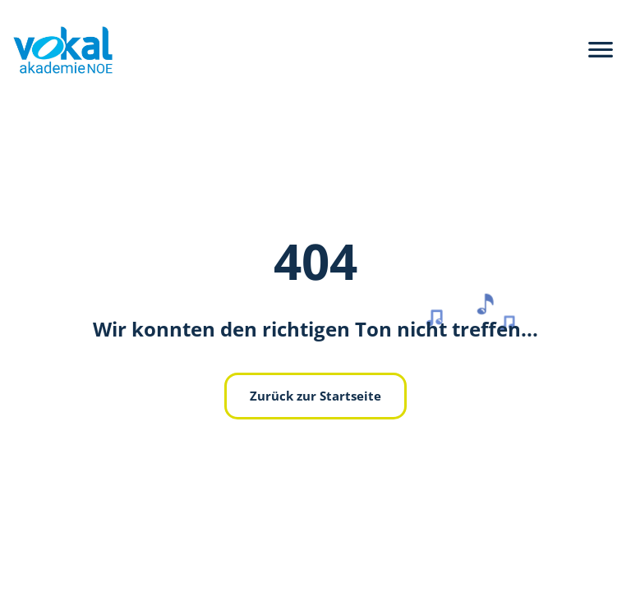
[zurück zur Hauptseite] (56, 50)
